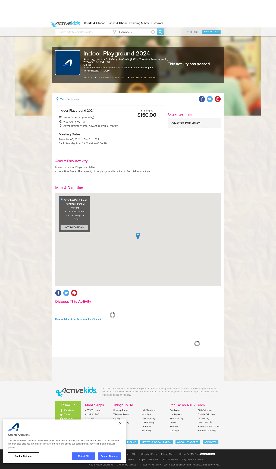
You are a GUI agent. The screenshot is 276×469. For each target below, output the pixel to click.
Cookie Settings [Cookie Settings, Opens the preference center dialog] (23, 456)
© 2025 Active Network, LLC (154, 465)
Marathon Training (207, 430)
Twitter (67, 414)
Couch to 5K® (92, 414)
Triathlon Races (121, 414)
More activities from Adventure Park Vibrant (78, 319)
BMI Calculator (205, 410)
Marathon (146, 414)
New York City (176, 418)
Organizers (211, 31)
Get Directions (74, 227)
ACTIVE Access (170, 459)
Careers (130, 459)
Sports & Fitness (94, 22)
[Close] (120, 423)
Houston (174, 426)
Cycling (117, 418)
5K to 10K (90, 418)
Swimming (147, 430)
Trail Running (148, 422)
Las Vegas (175, 430)
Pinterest (68, 418)
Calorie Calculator (206, 414)
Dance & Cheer (117, 22)
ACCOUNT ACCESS (187, 442)
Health (88, 77)
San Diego (175, 410)
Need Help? (192, 32)
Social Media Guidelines (101, 465)
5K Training (203, 418)
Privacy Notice (168, 454)
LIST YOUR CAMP (126, 442)
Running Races (120, 410)
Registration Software (192, 459)
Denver (173, 422)
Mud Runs (147, 426)
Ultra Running (148, 418)
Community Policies (126, 465)
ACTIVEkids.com (65, 23)
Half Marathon (148, 410)
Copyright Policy (149, 454)
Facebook (69, 410)
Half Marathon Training (209, 426)
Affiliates (210, 442)
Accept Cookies (109, 456)
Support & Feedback (148, 459)
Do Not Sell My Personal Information (197, 454)
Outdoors (157, 22)
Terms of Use (130, 454)
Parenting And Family (112, 77)
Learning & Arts (139, 22)
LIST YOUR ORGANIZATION (156, 442)
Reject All (83, 456)
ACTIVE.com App (93, 410)
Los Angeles (176, 414)
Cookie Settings (207, 454)
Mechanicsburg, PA (143, 77)
